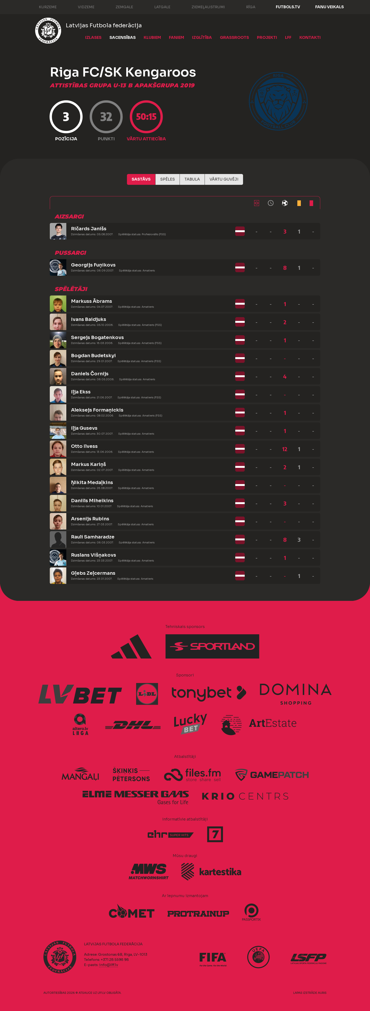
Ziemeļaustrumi (203, 6)
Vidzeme (81, 6)
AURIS (322, 993)
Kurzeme (43, 6)
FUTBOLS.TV (288, 6)
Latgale (157, 6)
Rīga (246, 6)
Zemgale (119, 6)
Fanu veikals (329, 6)
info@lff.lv (108, 964)
